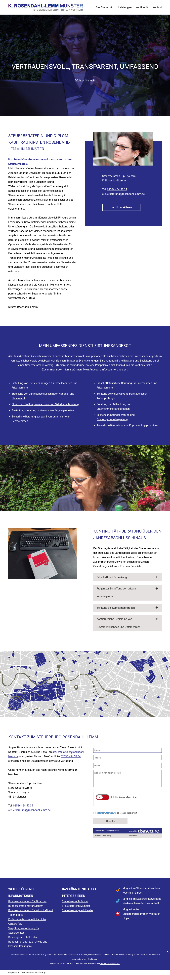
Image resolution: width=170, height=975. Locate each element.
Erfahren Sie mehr (85, 80)
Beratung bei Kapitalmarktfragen (116, 607)
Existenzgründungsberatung (113, 414)
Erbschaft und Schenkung (112, 577)
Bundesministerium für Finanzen (27, 901)
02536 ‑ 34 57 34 (117, 189)
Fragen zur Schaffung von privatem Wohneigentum (117, 592)
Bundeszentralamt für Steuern (25, 905)
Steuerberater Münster (75, 901)
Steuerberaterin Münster (76, 905)
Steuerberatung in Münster (77, 910)
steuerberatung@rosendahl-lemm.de (123, 193)
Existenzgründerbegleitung (112, 419)
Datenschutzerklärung (33, 972)
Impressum (14, 972)
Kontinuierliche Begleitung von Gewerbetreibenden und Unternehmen (118, 623)
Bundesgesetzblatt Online (23, 937)
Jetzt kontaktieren (121, 207)
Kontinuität (142, 7)
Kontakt (157, 7)
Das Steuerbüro (105, 7)
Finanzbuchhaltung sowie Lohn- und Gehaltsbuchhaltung (45, 404)
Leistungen (125, 7)
